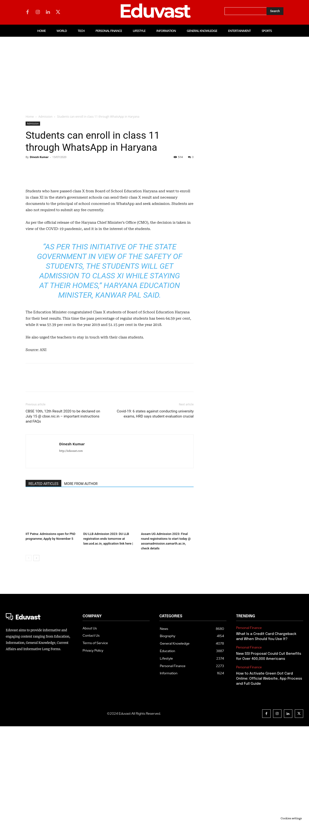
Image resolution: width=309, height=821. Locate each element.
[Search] (275, 11)
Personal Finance (249, 722)
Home (30, 117)
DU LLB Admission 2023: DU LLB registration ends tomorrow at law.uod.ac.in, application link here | (108, 633)
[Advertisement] (154, 73)
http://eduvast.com (71, 545)
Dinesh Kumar (39, 157)
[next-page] (36, 653)
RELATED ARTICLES (43, 578)
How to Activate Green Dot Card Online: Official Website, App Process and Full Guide (269, 773)
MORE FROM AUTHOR (81, 578)
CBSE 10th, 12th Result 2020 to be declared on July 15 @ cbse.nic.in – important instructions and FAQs (63, 511)
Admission (45, 117)
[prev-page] (29, 653)
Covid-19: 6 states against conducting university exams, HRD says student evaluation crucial (155, 508)
